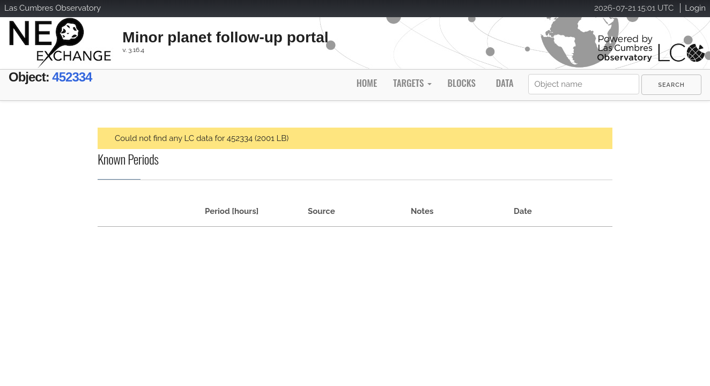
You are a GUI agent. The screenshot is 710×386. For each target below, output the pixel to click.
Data (505, 83)
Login (695, 8)
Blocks (461, 83)
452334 (89, 79)
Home (367, 83)
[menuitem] (671, 85)
